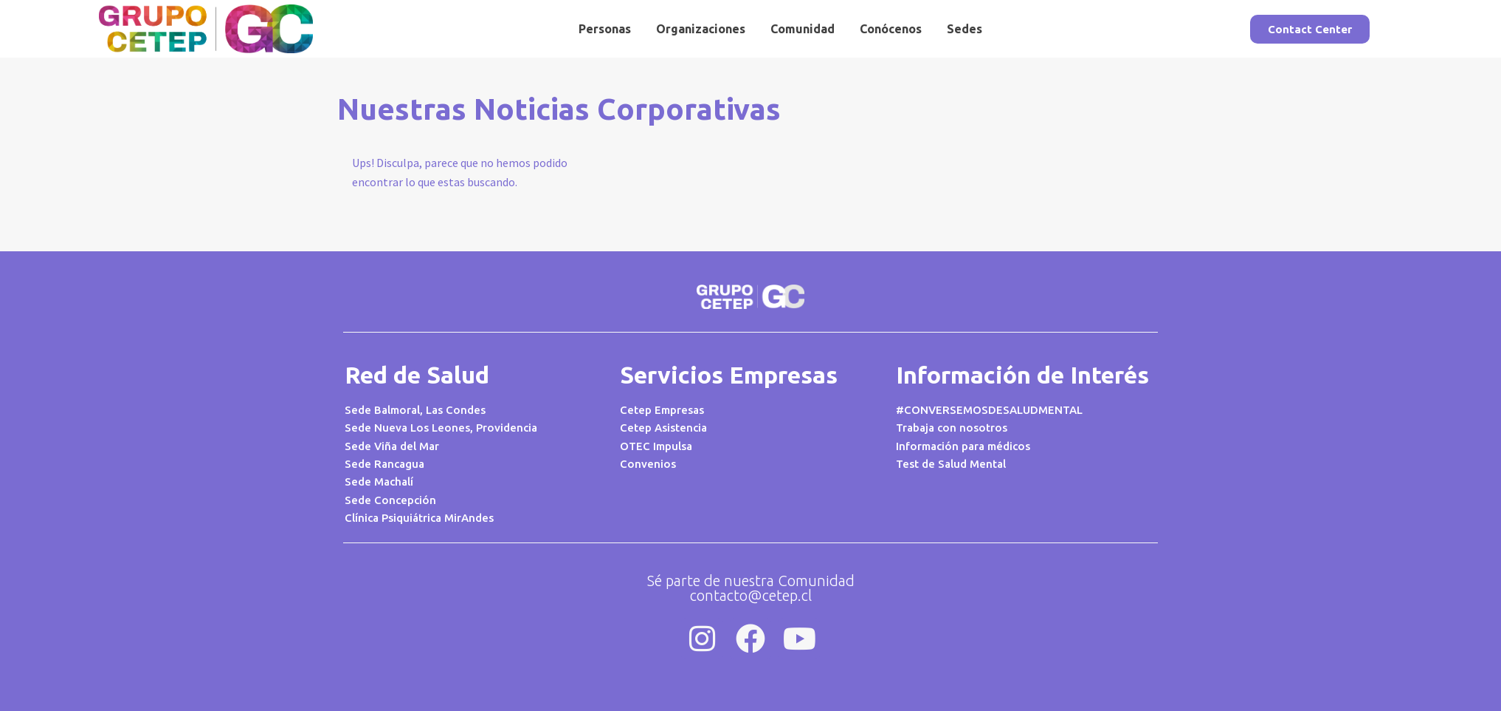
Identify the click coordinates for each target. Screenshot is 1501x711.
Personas (605, 28)
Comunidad (802, 28)
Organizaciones (700, 28)
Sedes (964, 28)
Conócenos (891, 28)
